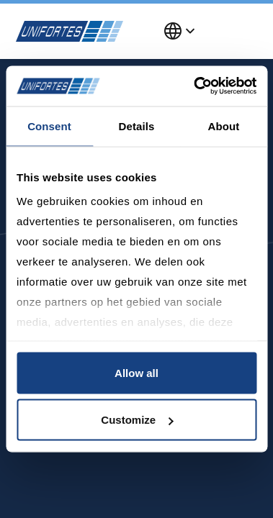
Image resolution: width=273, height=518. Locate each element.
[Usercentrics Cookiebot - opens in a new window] (194, 86)
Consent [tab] (49, 125)
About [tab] (224, 125)
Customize (137, 420)
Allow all (136, 372)
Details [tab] (137, 125)
